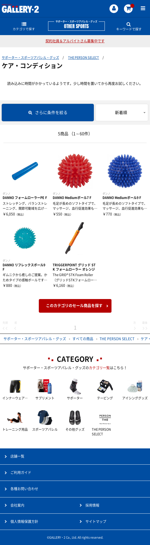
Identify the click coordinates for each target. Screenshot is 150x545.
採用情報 (92, 505)
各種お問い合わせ (24, 488)
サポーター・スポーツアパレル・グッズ (30, 57)
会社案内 (17, 505)
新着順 (121, 113)
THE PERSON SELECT (83, 57)
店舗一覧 (17, 456)
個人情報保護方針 (24, 521)
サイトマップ (95, 521)
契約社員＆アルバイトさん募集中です (75, 41)
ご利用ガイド (20, 472)
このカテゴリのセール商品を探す (74, 305)
